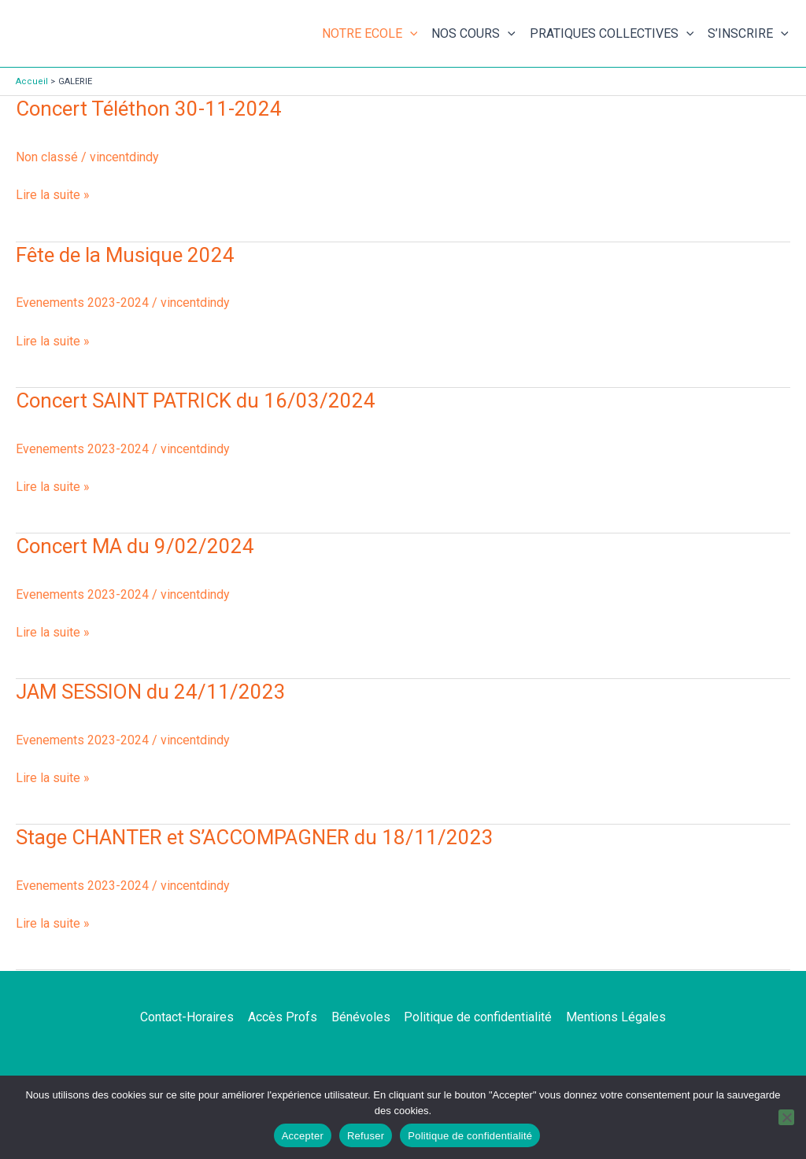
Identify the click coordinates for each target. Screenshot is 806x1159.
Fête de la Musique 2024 (125, 255)
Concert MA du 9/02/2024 (136, 546)
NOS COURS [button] (473, 33)
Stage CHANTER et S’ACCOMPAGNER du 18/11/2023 (256, 837)
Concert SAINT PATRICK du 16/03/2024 (196, 400)
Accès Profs (284, 1017)
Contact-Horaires (190, 1017)
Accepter (303, 1136)
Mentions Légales (614, 1017)
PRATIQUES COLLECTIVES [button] (612, 33)
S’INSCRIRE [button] (748, 33)
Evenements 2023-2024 (82, 302)
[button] (410, 33)
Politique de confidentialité (477, 1017)
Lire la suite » (53, 193)
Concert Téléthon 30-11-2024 (149, 108)
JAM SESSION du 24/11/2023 (152, 691)
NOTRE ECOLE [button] (370, 33)
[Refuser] (786, 1117)
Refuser (365, 1136)
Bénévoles (360, 1017)
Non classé (47, 156)
